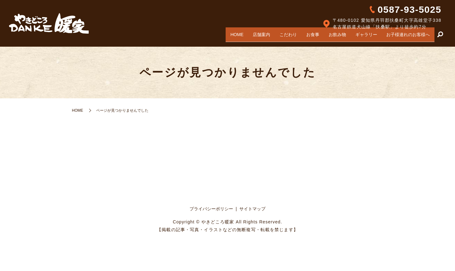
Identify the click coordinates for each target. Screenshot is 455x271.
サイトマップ (252, 208)
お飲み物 (332, 36)
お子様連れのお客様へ (407, 36)
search (440, 37)
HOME (223, 36)
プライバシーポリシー (211, 208)
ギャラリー (363, 36)
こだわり (279, 36)
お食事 (305, 36)
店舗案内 (250, 36)
